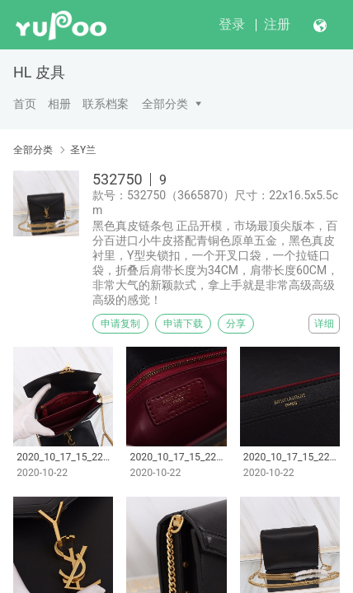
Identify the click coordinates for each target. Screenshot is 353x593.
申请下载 (183, 323)
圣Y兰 (83, 150)
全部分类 (165, 103)
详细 (324, 323)
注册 (277, 24)
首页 (24, 103)
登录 (232, 24)
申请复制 (120, 323)
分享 (236, 323)
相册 (59, 103)
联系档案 (105, 103)
